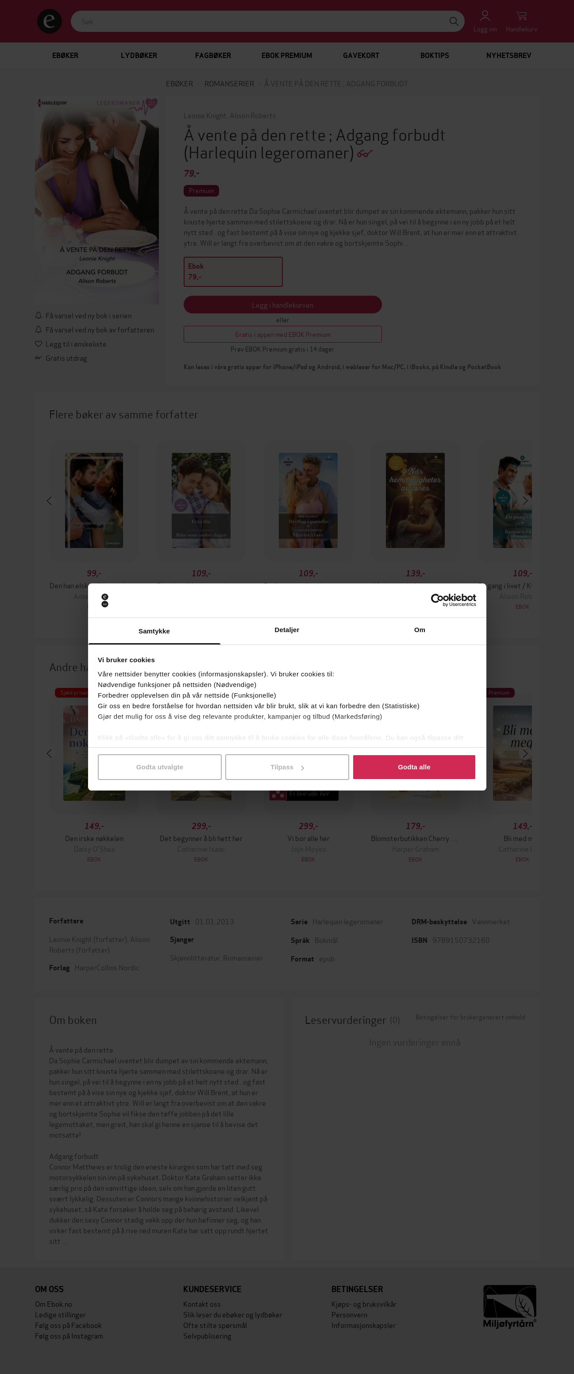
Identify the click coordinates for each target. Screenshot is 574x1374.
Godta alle (414, 767)
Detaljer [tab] (287, 629)
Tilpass (287, 767)
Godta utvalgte (159, 767)
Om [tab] (419, 629)
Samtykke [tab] (154, 631)
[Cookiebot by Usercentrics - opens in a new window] (437, 600)
